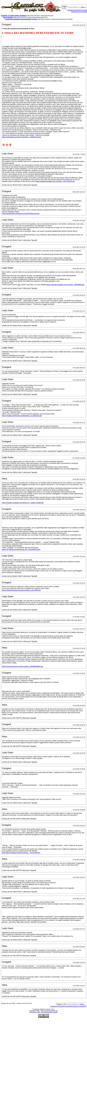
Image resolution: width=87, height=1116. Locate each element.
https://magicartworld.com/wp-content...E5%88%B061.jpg (22, 666)
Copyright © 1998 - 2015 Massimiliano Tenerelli (43, 1012)
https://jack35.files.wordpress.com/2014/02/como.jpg (20, 213)
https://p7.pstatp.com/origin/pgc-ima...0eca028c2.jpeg (21, 549)
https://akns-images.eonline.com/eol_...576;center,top (21, 853)
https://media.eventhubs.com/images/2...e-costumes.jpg (22, 416)
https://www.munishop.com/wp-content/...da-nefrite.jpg (21, 590)
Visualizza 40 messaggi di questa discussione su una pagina (68, 1006)
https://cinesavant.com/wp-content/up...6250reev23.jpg (21, 137)
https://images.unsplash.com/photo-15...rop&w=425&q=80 (22, 503)
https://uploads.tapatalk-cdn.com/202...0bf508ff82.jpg (65, 285)
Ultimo (83, 7)
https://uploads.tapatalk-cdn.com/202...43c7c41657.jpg (55, 181)
